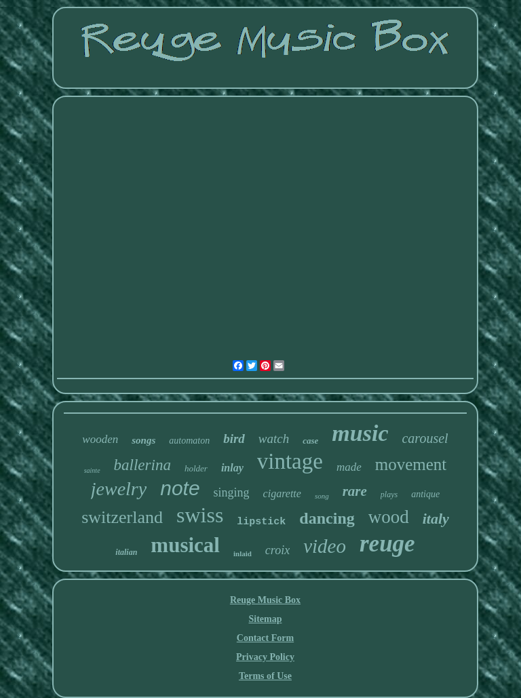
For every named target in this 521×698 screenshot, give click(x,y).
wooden (100, 439)
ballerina (142, 465)
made (349, 467)
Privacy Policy (265, 657)
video (324, 546)
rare (355, 491)
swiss (199, 515)
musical (185, 545)
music (360, 433)
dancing (326, 518)
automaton (189, 440)
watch (273, 438)
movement (411, 464)
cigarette (282, 493)
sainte (92, 470)
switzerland (122, 517)
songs (143, 440)
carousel (425, 438)
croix (277, 550)
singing (232, 492)
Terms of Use (265, 676)
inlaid (242, 553)
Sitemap (265, 619)
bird (234, 438)
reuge (387, 543)
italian (126, 552)
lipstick (261, 522)
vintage (290, 461)
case (310, 440)
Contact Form (265, 638)
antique (425, 494)
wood (388, 517)
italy (436, 518)
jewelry (119, 488)
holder (196, 468)
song (322, 496)
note (179, 488)
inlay (232, 467)
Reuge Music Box (265, 600)
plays (389, 494)
